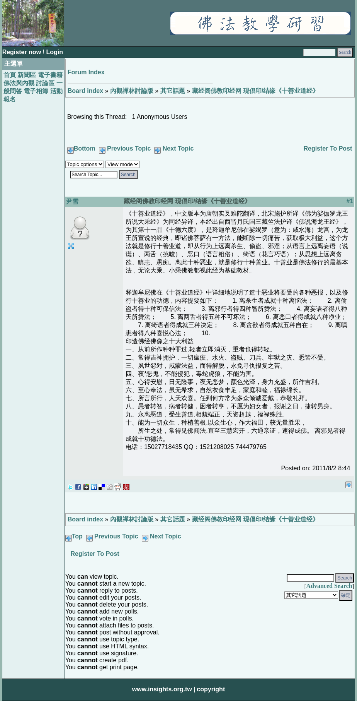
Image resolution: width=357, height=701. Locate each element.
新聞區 (26, 75)
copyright (211, 689)
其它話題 (172, 90)
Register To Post (327, 148)
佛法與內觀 (18, 83)
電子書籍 (50, 75)
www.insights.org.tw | (164, 689)
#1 (350, 201)
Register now (22, 52)
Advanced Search (329, 586)
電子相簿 (36, 91)
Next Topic (178, 148)
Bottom (84, 148)
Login (54, 52)
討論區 (45, 83)
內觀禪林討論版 (131, 90)
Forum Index (86, 72)
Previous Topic (129, 148)
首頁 (9, 75)
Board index (85, 90)
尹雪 (72, 201)
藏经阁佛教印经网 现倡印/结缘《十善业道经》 (255, 90)
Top (77, 536)
